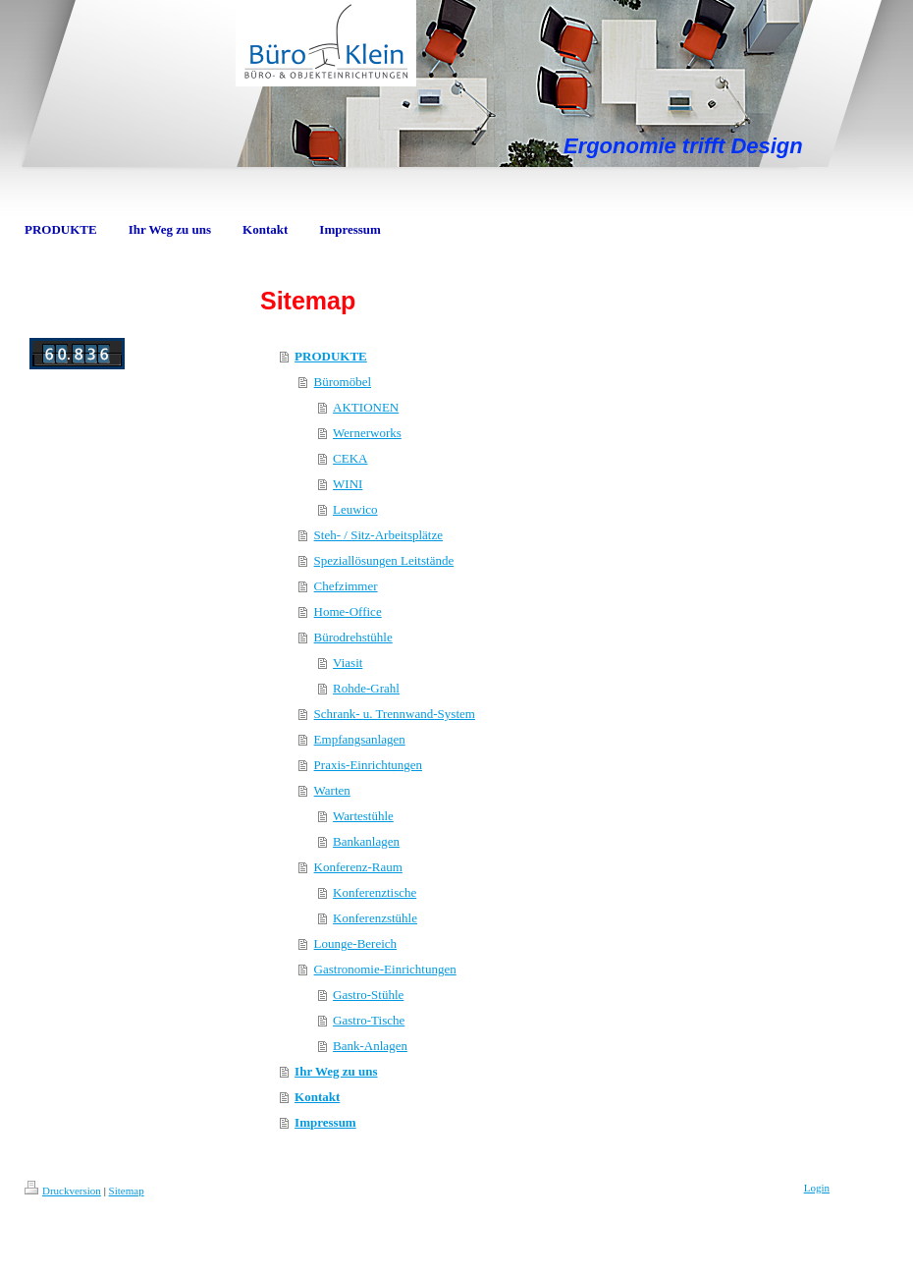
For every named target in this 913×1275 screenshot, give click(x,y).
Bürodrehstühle (353, 637)
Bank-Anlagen (370, 1045)
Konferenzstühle (375, 918)
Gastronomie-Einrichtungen (385, 969)
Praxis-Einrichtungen (368, 764)
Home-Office (348, 611)
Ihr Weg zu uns (336, 1071)
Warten (332, 790)
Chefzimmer (346, 586)
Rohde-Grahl (366, 688)
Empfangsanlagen (359, 739)
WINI (347, 483)
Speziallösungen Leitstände (384, 560)
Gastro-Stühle (368, 994)
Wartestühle (363, 815)
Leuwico (355, 509)
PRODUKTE (331, 356)
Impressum (325, 1122)
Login (817, 1187)
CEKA (350, 458)
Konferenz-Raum (358, 866)
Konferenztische (374, 892)
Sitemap (126, 1190)
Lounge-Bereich (355, 943)
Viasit (347, 662)
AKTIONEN (366, 407)
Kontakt (317, 1096)
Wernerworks (367, 432)
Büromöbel (343, 381)
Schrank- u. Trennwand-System (394, 713)
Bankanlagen (366, 841)
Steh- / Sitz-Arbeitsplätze (378, 534)
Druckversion (63, 1190)
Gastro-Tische (368, 1020)
